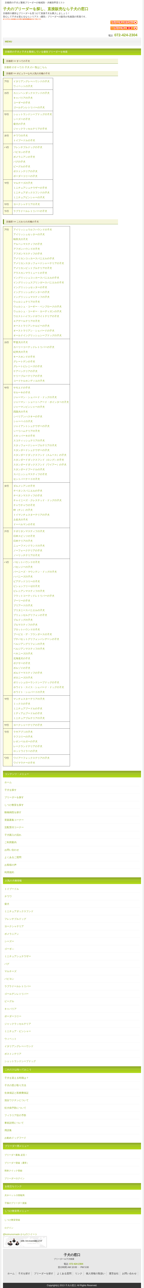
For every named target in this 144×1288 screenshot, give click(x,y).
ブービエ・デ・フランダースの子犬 (32, 634)
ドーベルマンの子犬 (24, 524)
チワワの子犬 (20, 135)
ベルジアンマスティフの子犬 (29, 648)
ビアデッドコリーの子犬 (26, 581)
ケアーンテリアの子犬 (25, 371)
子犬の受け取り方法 (15, 1085)
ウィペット (10, 1038)
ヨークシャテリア (14, 926)
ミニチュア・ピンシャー (17, 1031)
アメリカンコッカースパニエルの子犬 (33, 258)
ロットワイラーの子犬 (25, 751)
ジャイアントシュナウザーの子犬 (31, 426)
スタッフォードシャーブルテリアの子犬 (35, 445)
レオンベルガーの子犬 (25, 741)
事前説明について (14, 1122)
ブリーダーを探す (14, 797)
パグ (6, 963)
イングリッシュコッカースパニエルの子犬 (36, 277)
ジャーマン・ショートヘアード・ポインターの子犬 (41, 402)
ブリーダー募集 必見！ (15, 1155)
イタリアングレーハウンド (18, 1046)
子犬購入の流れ (12, 834)
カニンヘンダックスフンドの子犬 (31, 93)
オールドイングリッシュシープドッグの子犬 (37, 335)
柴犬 (6, 904)
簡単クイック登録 (13, 1170)
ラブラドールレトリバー (17, 986)
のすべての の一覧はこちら (25, 67)
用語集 (8, 1130)
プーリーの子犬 (21, 600)
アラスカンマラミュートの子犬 (30, 272)
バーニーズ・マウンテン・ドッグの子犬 (35, 571)
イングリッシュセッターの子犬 (30, 287)
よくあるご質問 (12, 857)
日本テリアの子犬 (23, 540)
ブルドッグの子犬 (23, 619)
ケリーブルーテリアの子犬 (27, 376)
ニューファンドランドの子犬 (29, 545)
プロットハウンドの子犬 (26, 629)
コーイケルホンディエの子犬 (29, 380)
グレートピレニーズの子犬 (27, 366)
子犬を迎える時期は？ (16, 1077)
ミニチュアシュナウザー (17, 956)
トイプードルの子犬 (24, 140)
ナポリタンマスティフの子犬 (29, 531)
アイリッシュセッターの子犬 (29, 234)
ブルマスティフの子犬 (25, 624)
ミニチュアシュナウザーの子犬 (30, 187)
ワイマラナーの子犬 (24, 762)
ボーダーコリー (12, 1016)
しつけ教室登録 (12, 1220)
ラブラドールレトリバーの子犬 (30, 211)
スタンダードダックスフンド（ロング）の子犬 (38, 459)
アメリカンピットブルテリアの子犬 (32, 268)
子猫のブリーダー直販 (15, 1203)
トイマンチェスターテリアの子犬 (31, 514)
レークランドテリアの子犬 (27, 746)
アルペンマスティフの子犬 (27, 244)
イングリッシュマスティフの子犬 (31, 297)
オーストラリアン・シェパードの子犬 (33, 330)
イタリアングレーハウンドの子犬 (31, 81)
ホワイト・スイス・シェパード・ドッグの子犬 (38, 687)
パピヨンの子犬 (21, 152)
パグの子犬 (19, 161)
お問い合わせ (11, 849)
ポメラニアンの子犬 (24, 156)
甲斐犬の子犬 (20, 342)
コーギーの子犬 (21, 102)
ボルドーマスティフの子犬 (27, 672)
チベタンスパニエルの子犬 (27, 490)
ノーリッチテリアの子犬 (26, 555)
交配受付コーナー (14, 827)
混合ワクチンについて (16, 1100)
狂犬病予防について (15, 1107)
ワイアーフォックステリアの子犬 (31, 758)
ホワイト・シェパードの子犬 (29, 692)
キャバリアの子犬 (23, 97)
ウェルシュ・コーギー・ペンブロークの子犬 (37, 306)
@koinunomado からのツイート (20, 1234)
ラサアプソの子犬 (23, 731)
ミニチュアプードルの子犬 (27, 708)
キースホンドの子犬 (24, 356)
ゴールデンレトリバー (16, 993)
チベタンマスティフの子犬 (27, 495)
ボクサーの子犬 (21, 663)
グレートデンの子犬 (24, 361)
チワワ (8, 896)
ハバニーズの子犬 (23, 576)
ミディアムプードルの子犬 (27, 713)
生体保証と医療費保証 (16, 1092)
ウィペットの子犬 (23, 86)
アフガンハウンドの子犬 (26, 248)
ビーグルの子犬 (21, 166)
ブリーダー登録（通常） (16, 1163)
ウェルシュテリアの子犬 (26, 301)
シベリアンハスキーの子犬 (27, 416)
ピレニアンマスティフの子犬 (29, 591)
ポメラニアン (11, 934)
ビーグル (9, 1001)
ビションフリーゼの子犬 (26, 586)
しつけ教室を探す (14, 805)
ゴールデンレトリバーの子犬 (29, 107)
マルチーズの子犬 (23, 183)
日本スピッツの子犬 (24, 536)
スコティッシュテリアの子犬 (29, 440)
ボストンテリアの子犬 (25, 171)
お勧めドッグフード (15, 1137)
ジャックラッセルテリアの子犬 (30, 128)
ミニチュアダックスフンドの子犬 (31, 192)
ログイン (8, 1228)
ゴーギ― (9, 948)
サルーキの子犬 (21, 392)
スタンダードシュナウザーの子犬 (31, 450)
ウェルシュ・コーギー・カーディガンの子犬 (37, 311)
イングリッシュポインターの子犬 (31, 292)
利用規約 (9, 872)
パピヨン (9, 978)
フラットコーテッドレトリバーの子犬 (33, 595)
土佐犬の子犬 (20, 519)
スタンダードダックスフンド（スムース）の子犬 (39, 455)
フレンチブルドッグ (15, 919)
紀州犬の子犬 (20, 351)
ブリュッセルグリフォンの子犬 (30, 615)
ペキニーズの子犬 (23, 653)
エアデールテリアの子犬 (26, 321)
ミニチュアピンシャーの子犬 (29, 197)
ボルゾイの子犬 (21, 668)
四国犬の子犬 (20, 411)
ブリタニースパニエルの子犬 (29, 610)
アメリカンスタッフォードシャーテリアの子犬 (38, 263)
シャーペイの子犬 (23, 421)
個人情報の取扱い (95, 1273)
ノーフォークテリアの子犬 (27, 550)
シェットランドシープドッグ (20, 1061)
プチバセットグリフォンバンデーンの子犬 (36, 639)
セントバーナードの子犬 (26, 479)
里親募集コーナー (14, 820)
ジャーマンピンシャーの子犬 (29, 406)
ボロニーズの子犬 (23, 677)
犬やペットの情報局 (14, 1195)
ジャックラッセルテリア (17, 1023)
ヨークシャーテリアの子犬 (27, 725)
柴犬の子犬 (19, 124)
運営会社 (114, 1273)
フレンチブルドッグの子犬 (27, 147)
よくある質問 (64, 1273)
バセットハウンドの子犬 (26, 562)
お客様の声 (10, 864)
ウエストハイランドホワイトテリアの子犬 (36, 316)
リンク (78, 1273)
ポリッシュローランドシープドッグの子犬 (36, 682)
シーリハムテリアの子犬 (26, 431)
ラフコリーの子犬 (23, 736)
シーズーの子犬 (21, 119)
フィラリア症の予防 (15, 1115)
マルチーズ (10, 971)
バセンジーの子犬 (23, 567)
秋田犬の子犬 (20, 239)
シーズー (9, 941)
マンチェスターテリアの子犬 (29, 698)
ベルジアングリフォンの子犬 (29, 644)
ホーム (8, 782)
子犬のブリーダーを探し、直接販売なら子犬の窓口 (45, 9)
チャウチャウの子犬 (24, 505)
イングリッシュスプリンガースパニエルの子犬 (38, 282)
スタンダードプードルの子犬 (29, 469)
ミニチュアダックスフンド (18, 911)
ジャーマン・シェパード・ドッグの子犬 (35, 397)
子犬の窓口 (64, 1256)
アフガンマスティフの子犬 (27, 253)
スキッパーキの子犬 (24, 435)
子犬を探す (10, 790)
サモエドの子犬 (21, 387)
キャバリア (10, 1008)
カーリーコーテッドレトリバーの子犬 (33, 347)
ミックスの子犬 (21, 703)
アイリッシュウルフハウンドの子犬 (32, 229)
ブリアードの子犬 (23, 605)
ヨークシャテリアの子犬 (26, 204)
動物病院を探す (12, 812)
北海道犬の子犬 (21, 658)
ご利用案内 (10, 842)
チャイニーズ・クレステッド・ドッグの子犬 (37, 500)
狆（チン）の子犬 (23, 510)
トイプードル (11, 889)
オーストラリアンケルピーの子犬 (31, 325)
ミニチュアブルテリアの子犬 (29, 718)
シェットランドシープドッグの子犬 (32, 114)
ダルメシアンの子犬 (24, 485)
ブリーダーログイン (14, 1178)
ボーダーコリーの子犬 (25, 176)
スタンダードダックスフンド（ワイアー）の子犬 (39, 464)
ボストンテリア (12, 1053)
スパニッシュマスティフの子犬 (30, 474)
